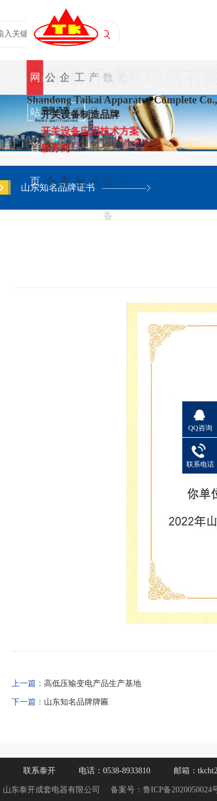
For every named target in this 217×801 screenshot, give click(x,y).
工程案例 (79, 83)
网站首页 (35, 83)
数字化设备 (108, 83)
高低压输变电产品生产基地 (92, 683)
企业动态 (65, 83)
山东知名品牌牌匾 (76, 702)
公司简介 (50, 83)
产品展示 (94, 83)
